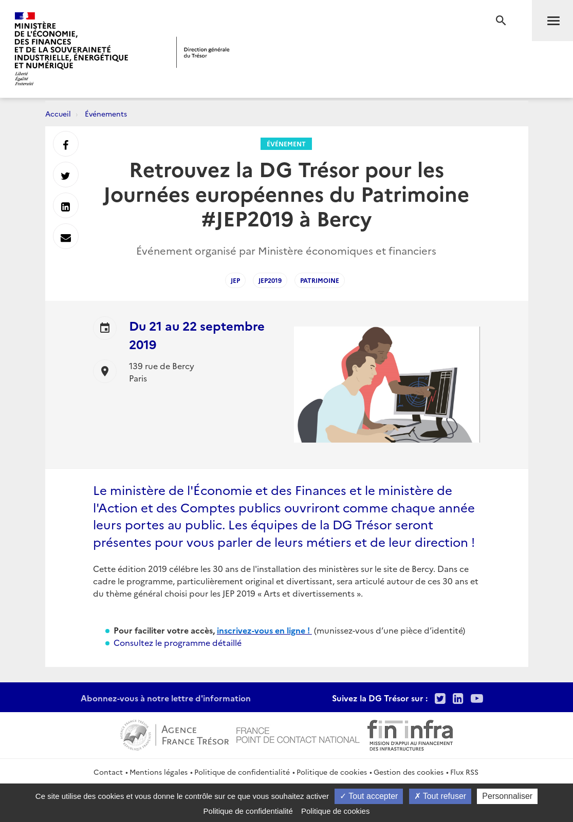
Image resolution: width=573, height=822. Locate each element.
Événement (286, 143)
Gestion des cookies (408, 772)
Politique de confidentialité (242, 772)
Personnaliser (507, 796)
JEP (235, 280)
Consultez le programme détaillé (178, 642)
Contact (108, 772)
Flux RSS (464, 772)
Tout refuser (440, 796)
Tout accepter (369, 796)
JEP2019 (270, 280)
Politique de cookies (332, 772)
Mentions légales (159, 772)
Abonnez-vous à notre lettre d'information (166, 698)
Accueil (58, 113)
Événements (106, 113)
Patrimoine (319, 280)
